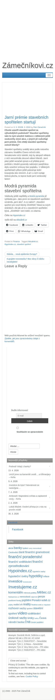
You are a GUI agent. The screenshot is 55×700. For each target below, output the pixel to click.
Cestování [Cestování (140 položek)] (13, 552)
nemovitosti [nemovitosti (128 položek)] (25, 597)
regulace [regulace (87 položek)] (47, 605)
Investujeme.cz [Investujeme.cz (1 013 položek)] (22, 586)
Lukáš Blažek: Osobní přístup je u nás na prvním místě (27, 508)
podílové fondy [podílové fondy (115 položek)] (14, 600)
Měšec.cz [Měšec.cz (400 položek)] (44, 592)
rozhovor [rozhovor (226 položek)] (13, 608)
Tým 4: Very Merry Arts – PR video (33, 647)
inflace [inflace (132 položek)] (46, 576)
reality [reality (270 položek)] (27, 604)
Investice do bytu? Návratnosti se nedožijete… (24, 486)
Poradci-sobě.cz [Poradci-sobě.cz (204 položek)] (41, 600)
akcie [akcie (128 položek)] (10, 548)
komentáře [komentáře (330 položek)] (15, 592)
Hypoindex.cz (19, 215)
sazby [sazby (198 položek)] (22, 608)
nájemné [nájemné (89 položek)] (34, 597)
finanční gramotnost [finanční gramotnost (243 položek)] (37, 552)
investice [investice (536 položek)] (15, 581)
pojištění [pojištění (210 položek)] (26, 600)
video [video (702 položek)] (22, 613)
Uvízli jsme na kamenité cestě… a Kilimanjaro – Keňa (30, 475)
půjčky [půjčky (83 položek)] (10, 605)
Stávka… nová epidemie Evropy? (22, 254)
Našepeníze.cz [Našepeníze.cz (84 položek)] (13, 597)
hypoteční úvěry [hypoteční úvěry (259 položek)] (18, 576)
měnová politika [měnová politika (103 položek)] (29, 593)
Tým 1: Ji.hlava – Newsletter (30, 644)
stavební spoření (24, 244)
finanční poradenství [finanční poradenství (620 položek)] (25, 557)
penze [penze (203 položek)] (41, 596)
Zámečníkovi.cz (27, 65)
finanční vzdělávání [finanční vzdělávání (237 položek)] (20, 561)
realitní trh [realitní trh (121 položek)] (18, 604)
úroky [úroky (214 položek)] (30, 618)
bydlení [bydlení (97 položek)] (25, 548)
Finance (16, 241)
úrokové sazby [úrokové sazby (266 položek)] (17, 617)
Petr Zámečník (39, 127)
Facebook (12, 522)
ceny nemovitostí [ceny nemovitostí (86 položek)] (35, 548)
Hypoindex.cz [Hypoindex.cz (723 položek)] (20, 571)
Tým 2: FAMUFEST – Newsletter (32, 641)
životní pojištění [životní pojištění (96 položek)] (37, 622)
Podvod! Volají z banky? (20, 466)
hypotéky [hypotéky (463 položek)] (36, 576)
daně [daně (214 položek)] (22, 552)
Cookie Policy (32, 676)
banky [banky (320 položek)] (18, 547)
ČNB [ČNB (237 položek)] (28, 621)
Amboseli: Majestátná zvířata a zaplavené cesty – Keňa (28, 497)
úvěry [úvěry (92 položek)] (36, 618)
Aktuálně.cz (21, 220)
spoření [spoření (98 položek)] (30, 609)
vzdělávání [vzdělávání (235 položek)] (34, 613)
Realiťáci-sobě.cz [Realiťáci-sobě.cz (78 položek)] (37, 605)
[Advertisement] (27, 27)
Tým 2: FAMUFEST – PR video (31, 650)
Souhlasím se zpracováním (30, 429)
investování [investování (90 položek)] (27, 582)
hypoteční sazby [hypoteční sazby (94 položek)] (39, 572)
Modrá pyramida (36, 196)
